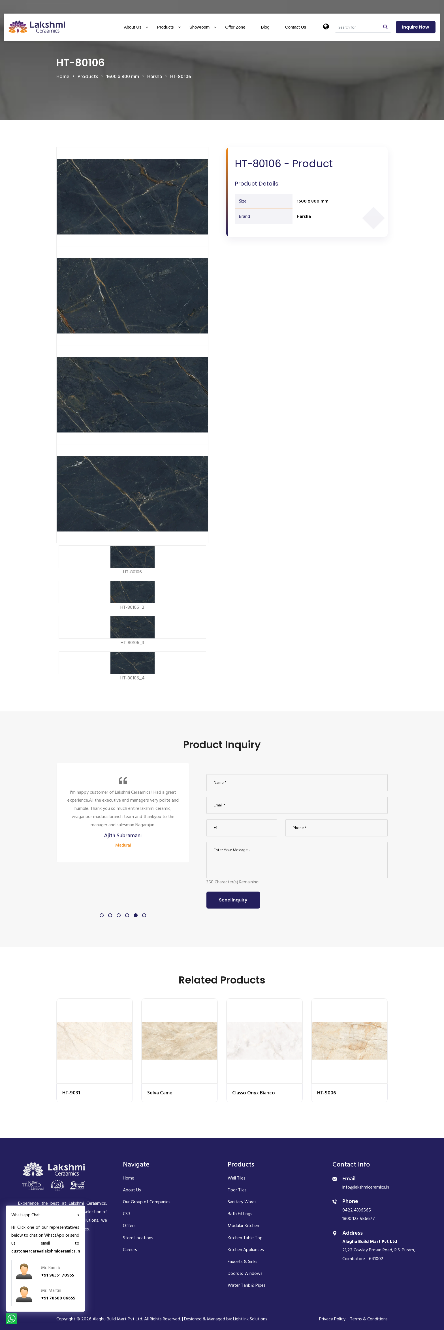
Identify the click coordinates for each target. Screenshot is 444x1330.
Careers (130, 1249)
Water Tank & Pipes (247, 1285)
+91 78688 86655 (58, 1298)
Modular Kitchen (243, 1225)
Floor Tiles (237, 1190)
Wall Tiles (237, 1178)
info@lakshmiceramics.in (365, 1187)
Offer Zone (235, 27)
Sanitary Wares (242, 1202)
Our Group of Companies (146, 1202)
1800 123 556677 (358, 1218)
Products (165, 27)
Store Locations (138, 1237)
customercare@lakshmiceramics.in (45, 1251)
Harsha (304, 216)
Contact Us (295, 27)
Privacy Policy (332, 1319)
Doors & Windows (245, 1273)
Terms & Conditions (369, 1319)
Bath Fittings (240, 1213)
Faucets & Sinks (242, 1261)
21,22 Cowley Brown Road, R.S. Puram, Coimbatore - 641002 (378, 1250)
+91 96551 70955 (57, 1275)
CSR (126, 1213)
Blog (265, 27)
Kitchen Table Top (245, 1237)
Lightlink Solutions (250, 1319)
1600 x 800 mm (312, 201)
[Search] (357, 27)
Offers (129, 1225)
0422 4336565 (356, 1210)
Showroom (199, 27)
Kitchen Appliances (246, 1249)
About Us (133, 27)
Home (62, 76)
